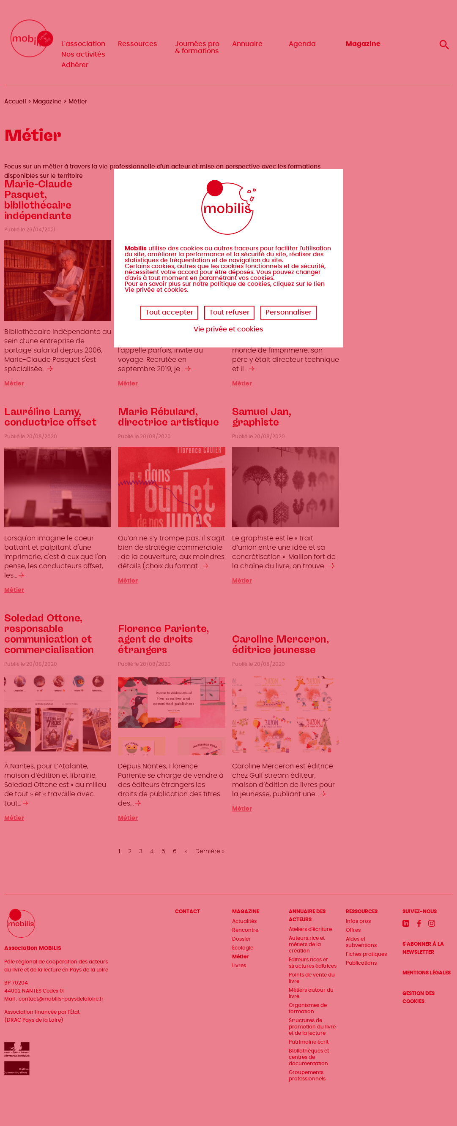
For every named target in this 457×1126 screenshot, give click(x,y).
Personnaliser (288, 312)
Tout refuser (229, 312)
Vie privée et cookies (228, 329)
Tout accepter (169, 312)
